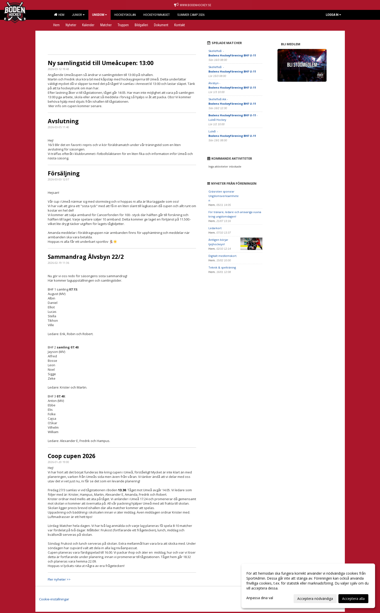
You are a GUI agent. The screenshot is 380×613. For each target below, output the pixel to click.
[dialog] (308, 586)
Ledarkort (215, 228)
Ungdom (99, 15)
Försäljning (64, 173)
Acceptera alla (353, 598)
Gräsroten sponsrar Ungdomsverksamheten (223, 196)
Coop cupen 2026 (71, 456)
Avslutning (63, 121)
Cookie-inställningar (54, 599)
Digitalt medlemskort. (222, 256)
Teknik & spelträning (222, 267)
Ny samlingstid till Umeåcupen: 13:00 (100, 63)
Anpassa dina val (259, 598)
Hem (59, 15)
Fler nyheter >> (59, 579)
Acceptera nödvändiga (315, 598)
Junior (78, 15)
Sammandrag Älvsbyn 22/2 (86, 257)
